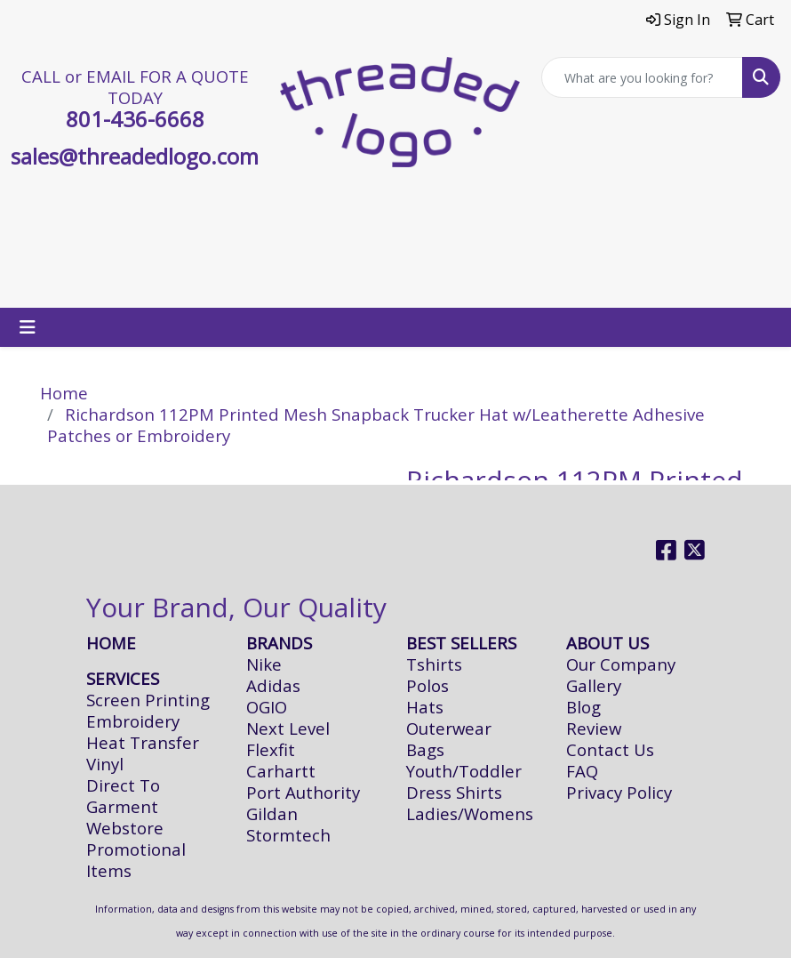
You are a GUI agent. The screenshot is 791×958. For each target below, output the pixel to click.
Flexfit (270, 749)
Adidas (273, 685)
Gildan (272, 813)
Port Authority (303, 792)
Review (593, 728)
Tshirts (434, 664)
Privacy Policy (619, 792)
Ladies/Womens (469, 813)
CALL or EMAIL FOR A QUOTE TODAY (135, 87)
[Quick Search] (642, 77)
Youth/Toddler (464, 771)
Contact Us (610, 749)
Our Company (620, 664)
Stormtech (288, 835)
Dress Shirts (454, 792)
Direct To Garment (123, 795)
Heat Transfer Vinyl (142, 753)
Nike (264, 664)
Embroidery (133, 721)
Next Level (288, 728)
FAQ (582, 771)
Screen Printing (148, 699)
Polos (427, 685)
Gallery (593, 685)
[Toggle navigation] (27, 327)
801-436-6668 (135, 118)
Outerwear (448, 728)
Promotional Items (136, 860)
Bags (425, 749)
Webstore (125, 828)
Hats (424, 707)
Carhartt (281, 771)
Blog (583, 707)
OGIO (266, 707)
